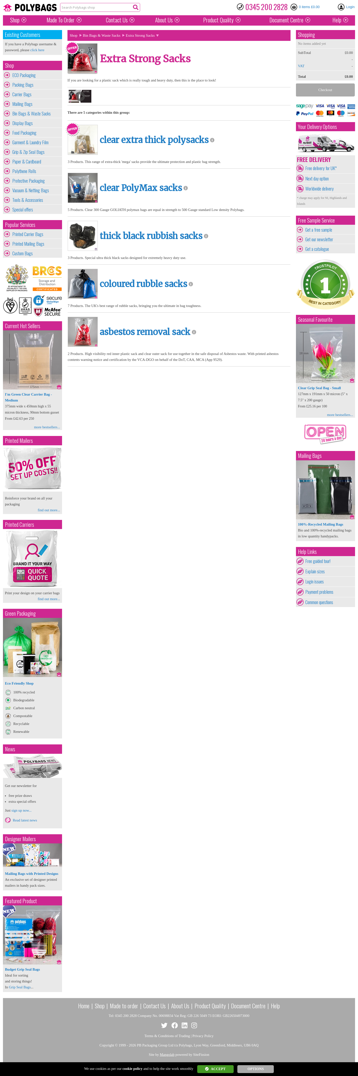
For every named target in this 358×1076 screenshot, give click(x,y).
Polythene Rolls (24, 171)
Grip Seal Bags (20, 987)
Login (350, 7)
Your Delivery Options (317, 126)
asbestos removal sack (145, 332)
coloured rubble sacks (143, 284)
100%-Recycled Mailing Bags (320, 524)
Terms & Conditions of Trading (167, 1036)
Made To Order (61, 20)
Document (286, 20)
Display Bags (22, 123)
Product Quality (210, 1005)
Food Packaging (24, 133)
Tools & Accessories (27, 200)
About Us (164, 20)
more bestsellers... (47, 427)
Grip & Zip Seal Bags (28, 152)
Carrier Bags (22, 94)
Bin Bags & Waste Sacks (31, 113)
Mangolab (167, 1055)
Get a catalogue (317, 249)
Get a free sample (318, 230)
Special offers (22, 209)
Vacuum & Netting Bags (30, 190)
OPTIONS (255, 1069)
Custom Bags (22, 253)
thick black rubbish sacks (151, 236)
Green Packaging (20, 613)
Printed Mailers (19, 440)
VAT (301, 66)
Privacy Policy (203, 1036)
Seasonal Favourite (315, 319)
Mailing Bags (22, 104)
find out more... (49, 510)
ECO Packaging (24, 75)
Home (83, 1005)
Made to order (124, 1005)
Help (336, 20)
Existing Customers (22, 34)
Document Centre (248, 1005)
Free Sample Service (316, 220)
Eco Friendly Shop (19, 683)
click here (37, 50)
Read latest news (25, 820)
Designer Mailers (20, 839)
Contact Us (117, 20)
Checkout (325, 90)
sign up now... (21, 810)
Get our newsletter (319, 239)
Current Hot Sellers (22, 326)
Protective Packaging (28, 181)
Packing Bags (22, 85)
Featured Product (21, 901)
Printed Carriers (19, 524)
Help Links (307, 551)
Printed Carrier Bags (27, 234)
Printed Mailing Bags (28, 244)
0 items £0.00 (309, 7)
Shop (14, 20)
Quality (218, 20)
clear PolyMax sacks (141, 188)
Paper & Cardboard (26, 161)
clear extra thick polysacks (154, 140)
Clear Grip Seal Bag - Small (319, 388)
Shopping (306, 34)
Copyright (106, 1045)
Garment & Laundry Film (30, 142)
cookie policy (133, 1069)
